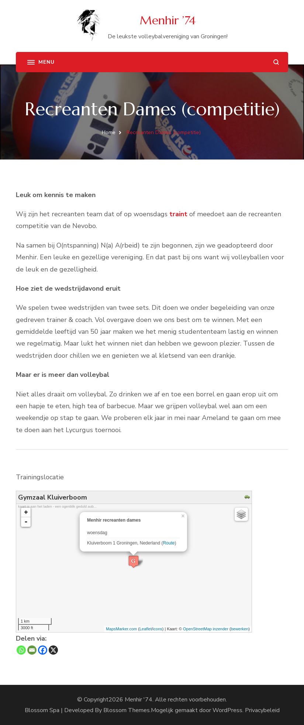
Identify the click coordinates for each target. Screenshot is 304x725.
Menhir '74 (138, 700)
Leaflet (145, 629)
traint (178, 214)
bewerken (240, 629)
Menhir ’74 (168, 20)
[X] (53, 650)
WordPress (227, 710)
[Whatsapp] (21, 650)
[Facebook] (42, 650)
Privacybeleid (262, 710)
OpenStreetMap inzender (205, 629)
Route (169, 543)
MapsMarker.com (121, 629)
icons (157, 629)
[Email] (32, 650)
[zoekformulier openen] (276, 62)
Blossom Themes (126, 710)
